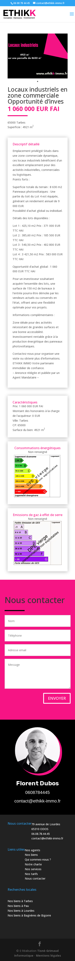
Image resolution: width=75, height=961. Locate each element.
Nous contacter (35, 878)
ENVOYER (57, 698)
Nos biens (31, 855)
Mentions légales (48, 955)
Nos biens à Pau (18, 906)
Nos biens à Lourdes (21, 910)
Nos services (33, 869)
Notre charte (33, 864)
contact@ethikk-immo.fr (37, 801)
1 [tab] (38, 81)
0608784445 (37, 792)
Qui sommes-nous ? (38, 859)
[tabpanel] (38, 56)
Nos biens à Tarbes (20, 901)
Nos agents (32, 850)
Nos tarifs (31, 874)
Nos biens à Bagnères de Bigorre (29, 915)
